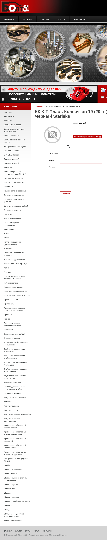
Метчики (7, 272)
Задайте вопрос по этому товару (87, 136)
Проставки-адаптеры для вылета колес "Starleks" (14, 309)
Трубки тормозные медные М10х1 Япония (15, 370)
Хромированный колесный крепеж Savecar (15, 446)
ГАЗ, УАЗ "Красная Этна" (14, 182)
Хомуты (7, 402)
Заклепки (8, 214)
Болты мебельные (11, 136)
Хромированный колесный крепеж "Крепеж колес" (15, 433)
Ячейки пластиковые (12, 520)
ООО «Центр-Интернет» (58, 535)
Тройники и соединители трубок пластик (14, 357)
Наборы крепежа (11, 283)
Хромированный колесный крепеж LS (15, 439)
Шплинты (8, 505)
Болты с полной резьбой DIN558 (14, 141)
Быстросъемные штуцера (15, 146)
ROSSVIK (8, 112)
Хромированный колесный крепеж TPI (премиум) (15, 453)
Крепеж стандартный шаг (14, 259)
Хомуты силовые (11, 410)
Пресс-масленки (11, 300)
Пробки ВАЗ (9, 304)
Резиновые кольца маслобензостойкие (12, 324)
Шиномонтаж (9, 489)
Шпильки (8, 493)
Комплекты (8, 249)
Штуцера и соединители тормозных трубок (14, 515)
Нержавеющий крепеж (13, 287)
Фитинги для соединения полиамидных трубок (14, 388)
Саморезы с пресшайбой (14, 334)
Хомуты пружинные (12, 406)
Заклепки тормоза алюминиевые (11, 224)
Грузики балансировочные (15, 191)
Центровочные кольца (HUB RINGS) (16, 460)
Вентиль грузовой (11, 159)
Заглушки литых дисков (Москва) (14, 200)
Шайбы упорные (11, 485)
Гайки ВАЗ (8, 187)
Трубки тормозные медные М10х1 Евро (15, 363)
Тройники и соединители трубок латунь (14, 350)
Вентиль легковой (11, 163)
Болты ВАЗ (8, 121)
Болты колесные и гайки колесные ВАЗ (14, 130)
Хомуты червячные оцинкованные (12, 419)
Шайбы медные (10, 474)
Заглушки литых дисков (14, 195)
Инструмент (9, 229)
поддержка (44, 535)
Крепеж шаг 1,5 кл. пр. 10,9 (15, 264)
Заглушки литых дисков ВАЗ (16, 206)
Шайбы (7, 465)
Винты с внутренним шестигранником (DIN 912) (15, 173)
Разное (7, 319)
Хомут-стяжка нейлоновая (15, 397)
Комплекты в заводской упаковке (14, 254)
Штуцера (8, 510)
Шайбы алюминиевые (13, 469)
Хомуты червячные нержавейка (17, 414)
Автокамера (9, 116)
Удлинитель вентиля (12, 382)
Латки (6, 268)
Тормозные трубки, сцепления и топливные (16, 343)
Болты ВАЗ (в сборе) (12, 125)
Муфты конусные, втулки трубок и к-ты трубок (14, 277)
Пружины (8, 315)
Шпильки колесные (12, 497)
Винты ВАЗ (8, 167)
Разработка (33, 535)
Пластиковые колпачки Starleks (17, 295)
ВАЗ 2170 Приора (11, 155)
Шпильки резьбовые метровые (17, 501)
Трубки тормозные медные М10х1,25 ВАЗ (15, 377)
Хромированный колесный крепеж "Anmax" (15, 426)
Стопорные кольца (12, 338)
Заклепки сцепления (12, 218)
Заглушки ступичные (12, 210)
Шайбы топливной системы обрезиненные (15, 479)
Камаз (6, 233)
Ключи (6, 238)
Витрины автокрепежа (13, 178)
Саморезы (8, 330)
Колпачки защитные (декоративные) (12, 243)
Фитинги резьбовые (12, 393)
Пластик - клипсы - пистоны (15, 291)
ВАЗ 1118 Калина (11, 151)
